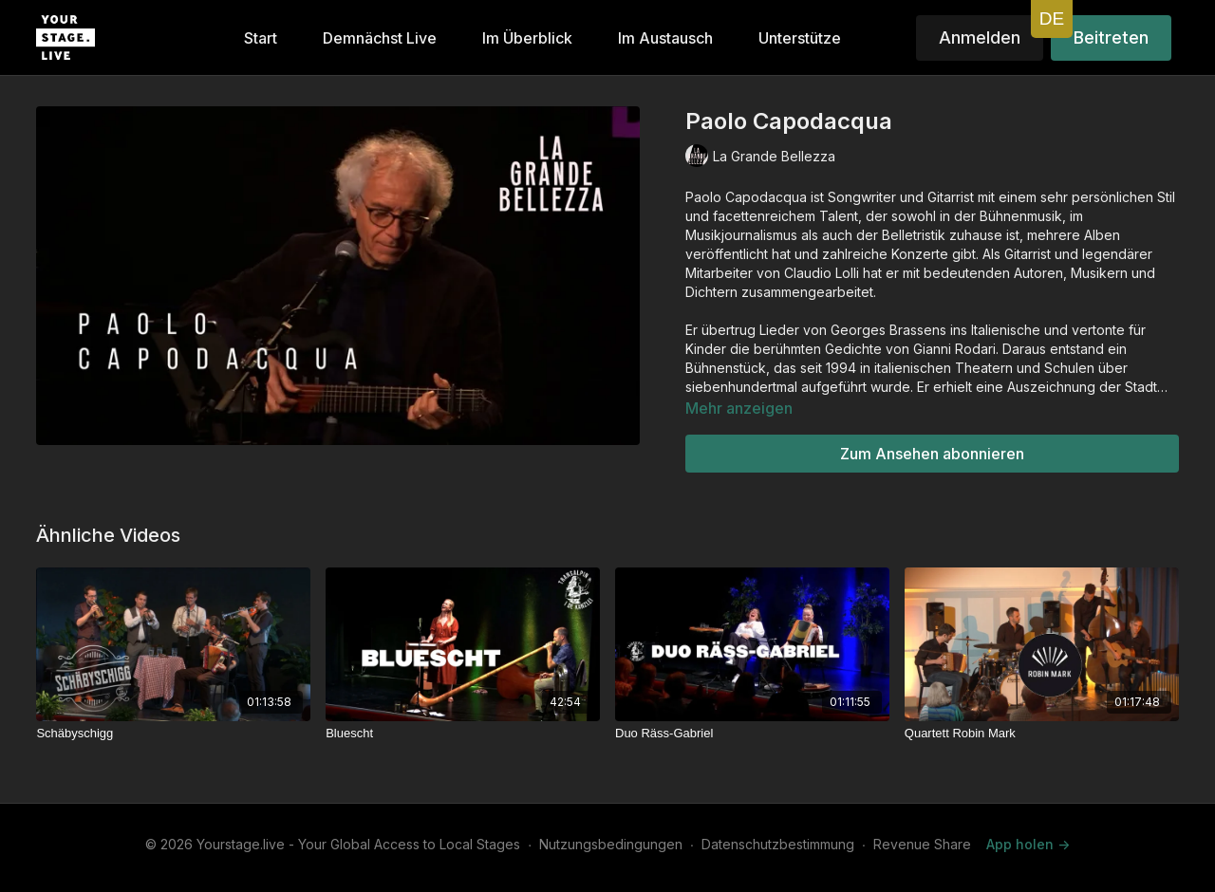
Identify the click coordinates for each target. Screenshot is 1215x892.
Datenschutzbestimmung (777, 844)
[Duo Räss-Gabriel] (752, 733)
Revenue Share (922, 844)
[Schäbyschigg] (173, 733)
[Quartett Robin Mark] (1042, 733)
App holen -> (1028, 844)
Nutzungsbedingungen (610, 844)
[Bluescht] (463, 733)
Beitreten (1111, 37)
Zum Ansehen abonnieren (932, 453)
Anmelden (979, 37)
